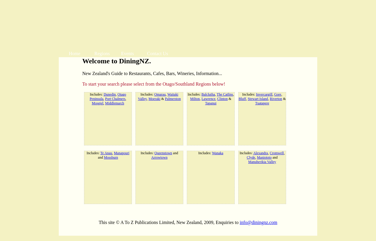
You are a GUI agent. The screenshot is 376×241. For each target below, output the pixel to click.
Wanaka (217, 153)
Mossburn (111, 157)
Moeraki (154, 99)
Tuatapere (262, 103)
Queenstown (163, 153)
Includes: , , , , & (211, 98)
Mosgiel (97, 103)
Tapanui (210, 103)
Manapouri (122, 153)
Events (127, 53)
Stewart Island (258, 99)
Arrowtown (159, 157)
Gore (277, 94)
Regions (102, 53)
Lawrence (208, 99)
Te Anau (106, 153)
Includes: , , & (159, 96)
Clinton (222, 99)
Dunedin (110, 94)
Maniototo (264, 157)
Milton (195, 99)
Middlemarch (114, 103)
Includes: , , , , (108, 98)
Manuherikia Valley (262, 162)
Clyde (251, 157)
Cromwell (277, 153)
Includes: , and (108, 155)
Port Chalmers (115, 99)
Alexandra (260, 153)
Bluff (242, 99)
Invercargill (264, 94)
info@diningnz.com (258, 222)
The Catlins (225, 94)
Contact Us (157, 53)
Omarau (160, 94)
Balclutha (208, 94)
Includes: (210, 153)
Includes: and (159, 155)
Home (74, 53)
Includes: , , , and (262, 157)
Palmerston (173, 99)
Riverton (276, 99)
